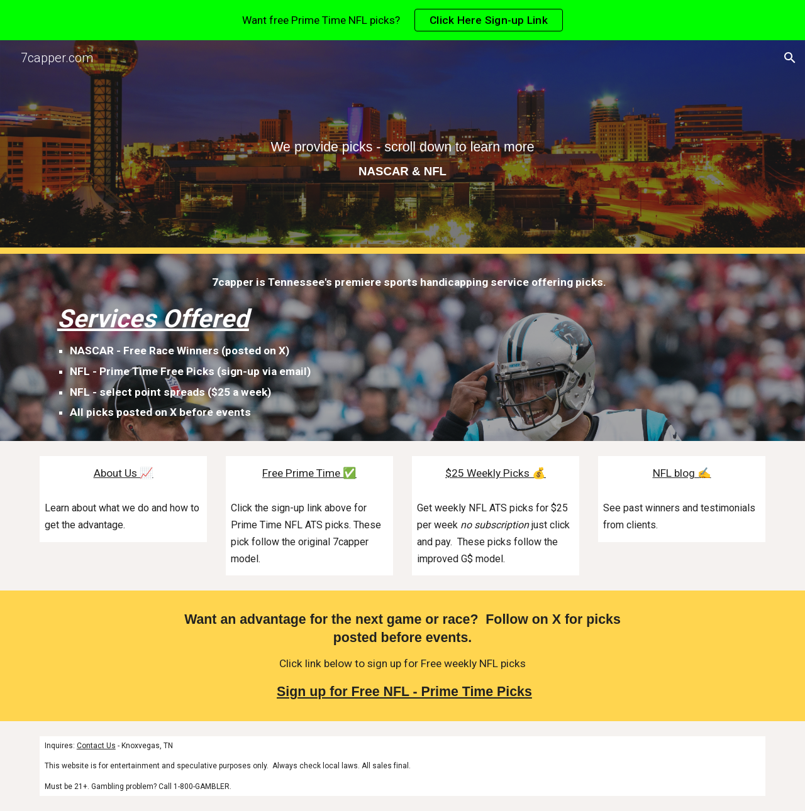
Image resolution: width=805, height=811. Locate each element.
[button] (790, 58)
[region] (402, 20)
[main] (402, 147)
